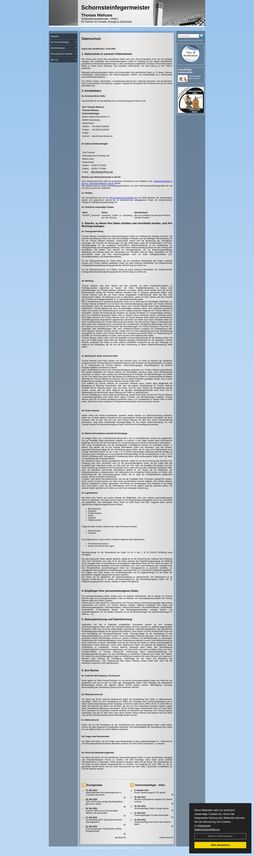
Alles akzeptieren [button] (220, 845)
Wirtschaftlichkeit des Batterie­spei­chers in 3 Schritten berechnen (103, 793)
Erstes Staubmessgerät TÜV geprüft (150, 792)
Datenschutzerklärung (207, 829)
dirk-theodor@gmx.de (102, 172)
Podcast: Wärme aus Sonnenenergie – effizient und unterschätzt (102, 812)
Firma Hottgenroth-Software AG (123, 198)
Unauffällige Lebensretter (185, 71)
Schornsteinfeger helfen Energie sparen (151, 808)
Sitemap (139, 848)
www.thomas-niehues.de (102, 136)
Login (82, 848)
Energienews (95, 785)
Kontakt (90, 848)
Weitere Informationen (220, 836)
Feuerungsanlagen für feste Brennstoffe (151, 815)
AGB (131, 848)
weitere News (166, 837)
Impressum (204, 825)
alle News (120, 837)
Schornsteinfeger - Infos (150, 785)
